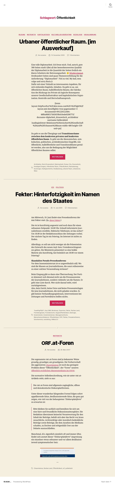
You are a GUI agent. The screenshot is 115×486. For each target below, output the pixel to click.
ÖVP (45, 317)
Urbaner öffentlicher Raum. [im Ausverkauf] (57, 45)
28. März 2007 (65, 349)
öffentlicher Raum (52, 166)
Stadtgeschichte (47, 168)
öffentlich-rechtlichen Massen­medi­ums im (53, 370)
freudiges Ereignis (40, 166)
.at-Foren (57, 342)
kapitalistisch (43, 34)
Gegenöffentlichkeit (62, 312)
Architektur (37, 164)
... (4, 4)
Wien (35, 171)
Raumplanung (73, 166)
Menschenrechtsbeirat (75, 314)
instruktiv (31, 34)
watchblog (77, 317)
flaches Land (75, 310)
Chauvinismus (38, 467)
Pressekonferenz (58, 317)
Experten (62, 310)
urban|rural (76, 168)
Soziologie (78, 34)
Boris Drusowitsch (48, 164)
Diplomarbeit (59, 164)
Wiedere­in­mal (76, 73)
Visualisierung (90, 34)
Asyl (45, 310)
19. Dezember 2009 (57, 55)
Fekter (68, 310)
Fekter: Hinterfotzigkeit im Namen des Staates (57, 197)
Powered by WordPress (22, 481)
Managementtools (61, 314)
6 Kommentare (72, 207)
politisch (60, 187)
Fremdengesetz (39, 312)
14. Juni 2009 (57, 207)
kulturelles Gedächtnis (62, 34)
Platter (49, 317)
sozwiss (43, 55)
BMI (49, 310)
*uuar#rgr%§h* (39, 310)
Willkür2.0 (37, 319)
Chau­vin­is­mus (52, 364)
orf (64, 467)
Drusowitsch (76, 164)
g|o (52, 187)
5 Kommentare (74, 55)
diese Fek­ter (55, 220)
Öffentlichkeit (63, 166)
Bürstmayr (54, 310)
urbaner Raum (67, 168)
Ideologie (73, 312)
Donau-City (67, 164)
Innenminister (38, 314)
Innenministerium (49, 314)
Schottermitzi (69, 317)
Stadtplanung (57, 168)
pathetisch (68, 467)
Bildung (21, 34)
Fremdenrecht (50, 312)
